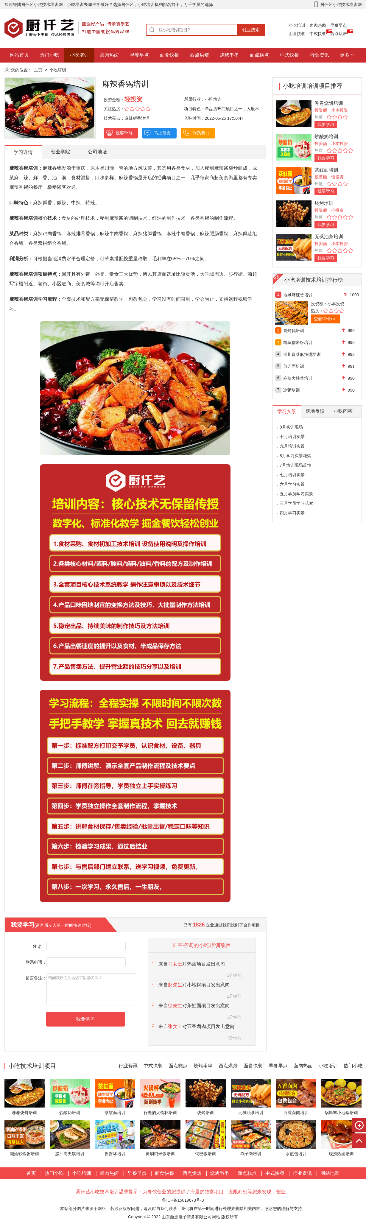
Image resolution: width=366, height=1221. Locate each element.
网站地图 (329, 1173)
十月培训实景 (292, 436)
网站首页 (19, 54)
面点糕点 (259, 54)
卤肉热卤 (317, 25)
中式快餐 (317, 33)
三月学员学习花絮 (296, 503)
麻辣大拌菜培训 (297, 378)
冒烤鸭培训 (293, 330)
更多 (344, 54)
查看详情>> (324, 319)
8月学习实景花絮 (295, 455)
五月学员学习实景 (296, 493)
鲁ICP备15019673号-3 (183, 1200)
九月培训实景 (292, 446)
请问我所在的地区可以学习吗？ (91, 989)
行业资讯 (319, 54)
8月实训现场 (291, 427)
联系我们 (201, 133)
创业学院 (60, 151)
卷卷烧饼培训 (328, 103)
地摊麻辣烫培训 (297, 294)
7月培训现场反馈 (295, 465)
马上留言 (162, 133)
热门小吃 (49, 54)
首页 (31, 1173)
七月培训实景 (292, 474)
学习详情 (23, 152)
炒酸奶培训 (326, 136)
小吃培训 (297, 25)
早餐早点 (338, 25)
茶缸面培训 (326, 169)
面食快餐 (297, 33)
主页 (38, 70)
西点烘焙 (338, 33)
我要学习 (124, 133)
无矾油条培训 (328, 236)
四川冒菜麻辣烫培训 (302, 354)
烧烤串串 (229, 54)
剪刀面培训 (293, 366)
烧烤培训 (324, 203)
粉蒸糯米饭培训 (297, 342)
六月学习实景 (292, 484)
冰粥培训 (291, 390)
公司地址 (97, 151)
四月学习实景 (292, 512)
